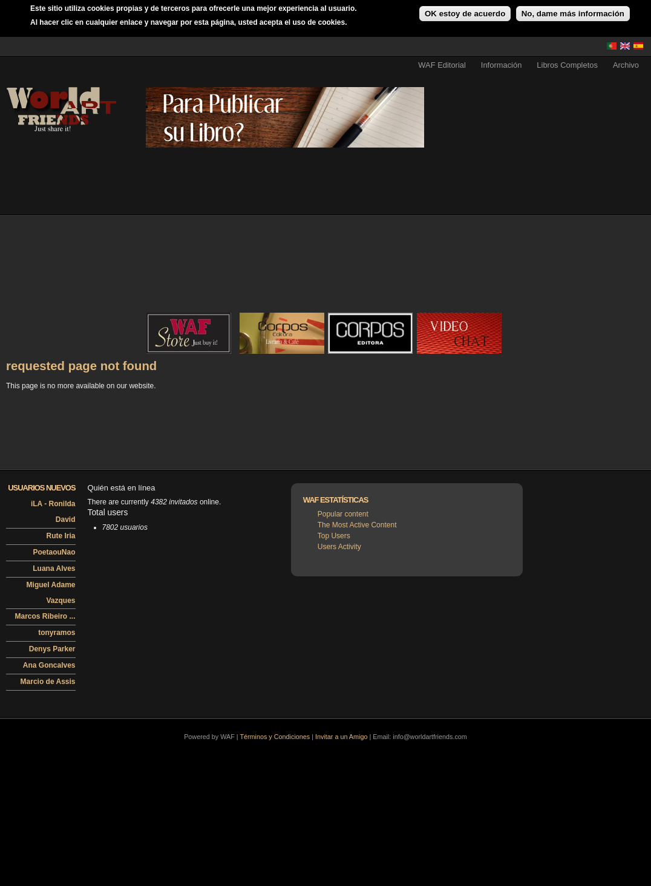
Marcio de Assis (48, 681)
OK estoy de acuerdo (465, 13)
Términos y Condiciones (275, 736)
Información (501, 65)
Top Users (334, 536)
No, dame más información (573, 13)
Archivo (626, 65)
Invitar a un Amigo (341, 736)
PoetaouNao (54, 552)
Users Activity (339, 546)
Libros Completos (567, 65)
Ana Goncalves (49, 665)
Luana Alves (54, 568)
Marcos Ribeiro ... (45, 616)
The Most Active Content (357, 525)
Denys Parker (52, 649)
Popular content (343, 514)
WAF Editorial (442, 65)
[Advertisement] (67, 292)
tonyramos (56, 632)
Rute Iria (60, 536)
